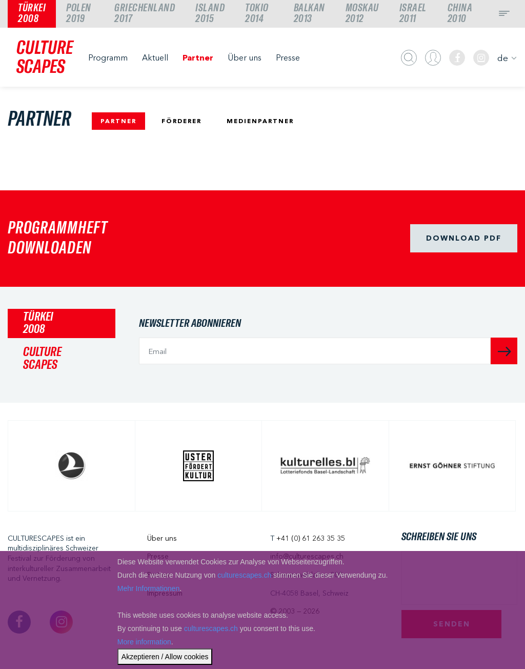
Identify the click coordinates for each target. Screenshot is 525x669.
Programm (108, 57)
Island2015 (210, 13)
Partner (198, 57)
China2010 (460, 13)
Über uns (244, 57)
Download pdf (463, 238)
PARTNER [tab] (118, 121)
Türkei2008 (32, 13)
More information (144, 642)
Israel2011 (413, 13)
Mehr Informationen (148, 588)
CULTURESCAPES (44, 57)
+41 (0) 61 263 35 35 (310, 538)
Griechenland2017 (144, 13)
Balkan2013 (309, 13)
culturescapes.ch (244, 575)
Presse (288, 57)
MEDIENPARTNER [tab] (260, 121)
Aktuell (155, 57)
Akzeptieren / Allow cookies (165, 657)
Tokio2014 (257, 13)
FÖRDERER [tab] (181, 121)
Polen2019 (78, 13)
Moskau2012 (362, 13)
